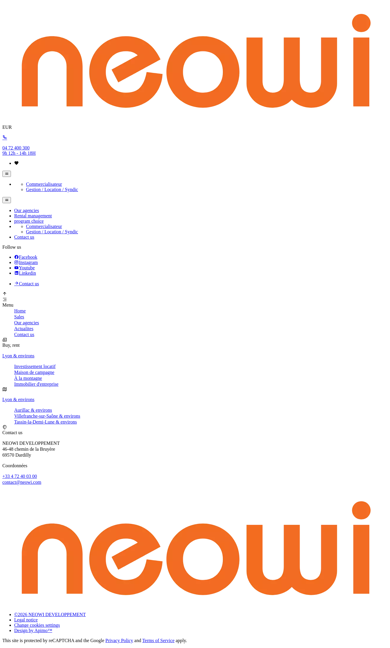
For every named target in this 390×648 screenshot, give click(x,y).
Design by (33, 630)
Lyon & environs (18, 355)
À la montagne (28, 377)
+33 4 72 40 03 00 (19, 475)
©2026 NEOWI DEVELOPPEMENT (50, 614)
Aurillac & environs (33, 409)
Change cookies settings (37, 625)
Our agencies (26, 322)
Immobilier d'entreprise (36, 383)
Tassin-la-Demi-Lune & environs (45, 421)
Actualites (23, 327)
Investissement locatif (35, 365)
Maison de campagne (34, 371)
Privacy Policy (119, 640)
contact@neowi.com (21, 481)
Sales (19, 316)
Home (20, 310)
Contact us (24, 333)
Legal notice (26, 619)
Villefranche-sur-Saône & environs (47, 415)
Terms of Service (158, 640)
